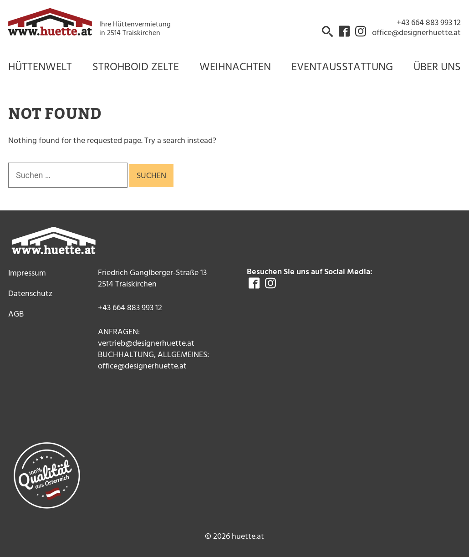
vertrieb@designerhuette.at (146, 343)
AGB (16, 313)
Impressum (27, 272)
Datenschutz (30, 293)
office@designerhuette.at (142, 365)
